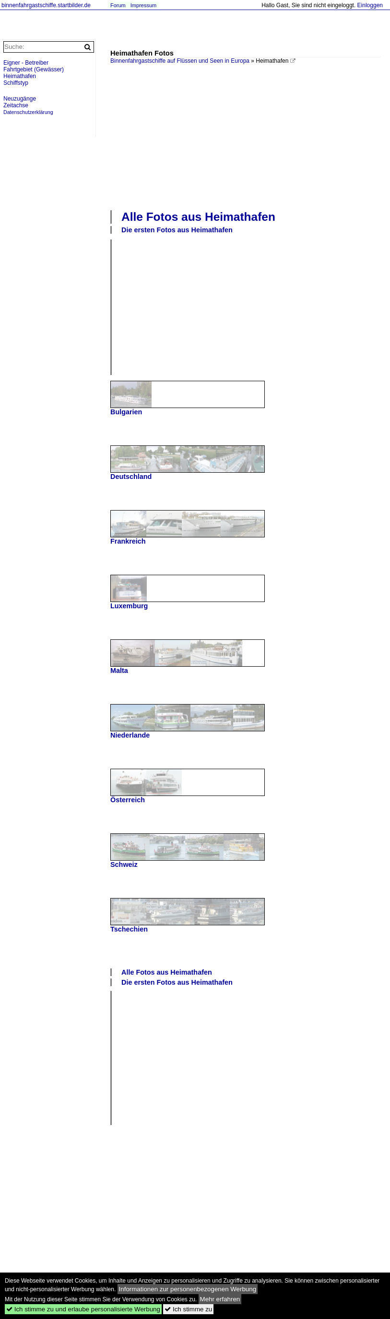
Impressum (143, 5)
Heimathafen (19, 76)
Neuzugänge (19, 98)
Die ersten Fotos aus (177, 230)
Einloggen (370, 5)
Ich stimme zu (188, 1309)
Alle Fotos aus (198, 216)
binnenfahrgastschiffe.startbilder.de (46, 5)
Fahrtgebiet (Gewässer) (33, 69)
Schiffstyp (15, 83)
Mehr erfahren (220, 1299)
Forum (118, 5)
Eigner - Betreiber (25, 62)
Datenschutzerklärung (28, 112)
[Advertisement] (250, 136)
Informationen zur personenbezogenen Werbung (188, 1289)
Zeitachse (15, 105)
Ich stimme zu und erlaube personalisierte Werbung (83, 1309)
